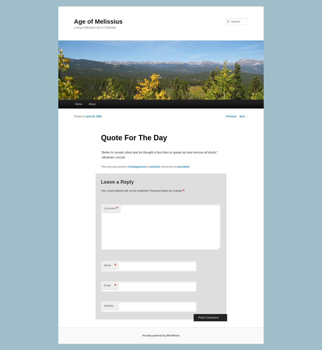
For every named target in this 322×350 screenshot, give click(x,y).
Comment (111, 209)
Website (109, 305)
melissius (155, 166)
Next (244, 116)
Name (110, 265)
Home (78, 104)
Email (110, 286)
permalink (183, 166)
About (92, 104)
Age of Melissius (98, 21)
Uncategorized (136, 166)
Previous (230, 116)
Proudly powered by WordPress (160, 335)
